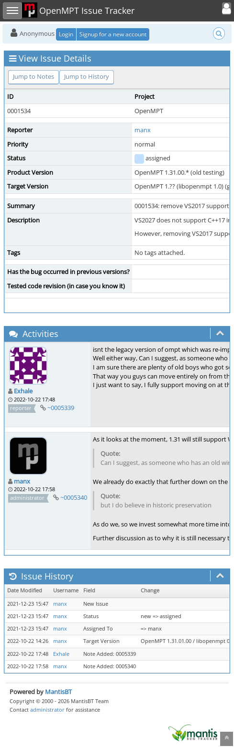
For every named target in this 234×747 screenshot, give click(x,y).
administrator (47, 709)
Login (66, 34)
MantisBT (58, 691)
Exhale (23, 391)
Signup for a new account (112, 34)
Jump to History (86, 76)
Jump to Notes (33, 76)
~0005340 (73, 497)
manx (142, 130)
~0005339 (60, 407)
